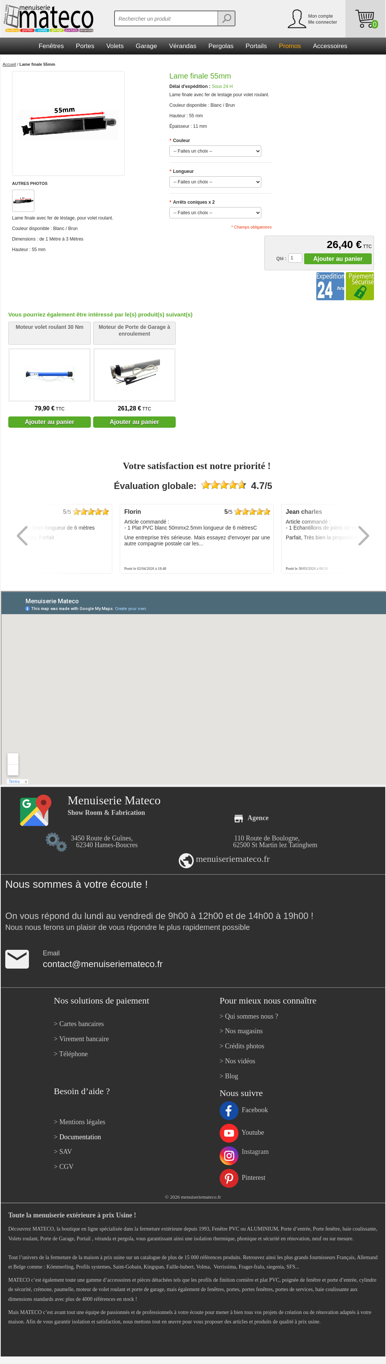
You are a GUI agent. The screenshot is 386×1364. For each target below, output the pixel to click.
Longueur (181, 171)
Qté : (281, 258)
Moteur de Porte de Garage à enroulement (134, 330)
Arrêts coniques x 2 (192, 202)
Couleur (179, 140)
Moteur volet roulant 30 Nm (49, 327)
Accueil (9, 64)
